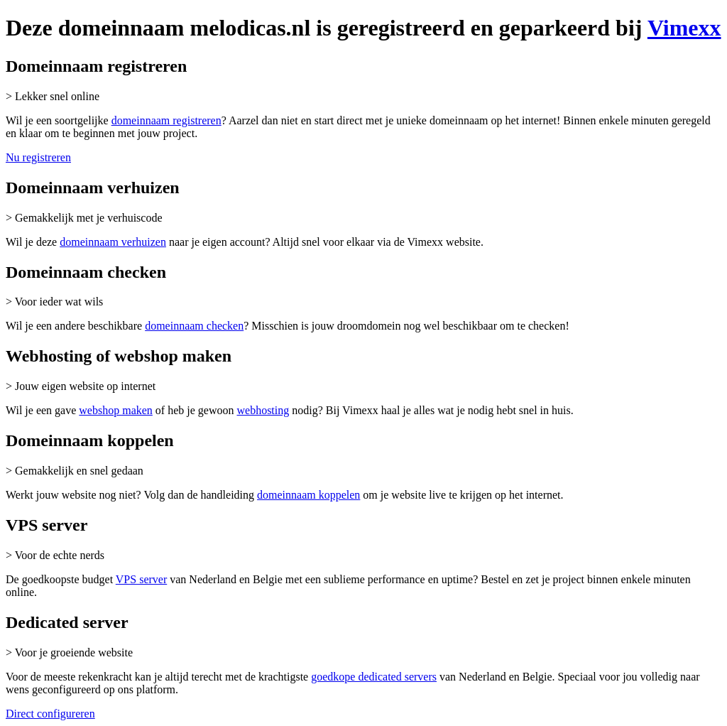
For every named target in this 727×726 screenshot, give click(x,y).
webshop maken (116, 410)
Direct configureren (50, 714)
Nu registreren (38, 157)
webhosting (262, 410)
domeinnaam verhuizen (113, 242)
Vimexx (684, 27)
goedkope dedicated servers (374, 677)
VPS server (141, 579)
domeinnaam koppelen (308, 495)
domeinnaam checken (194, 326)
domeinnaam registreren (166, 120)
